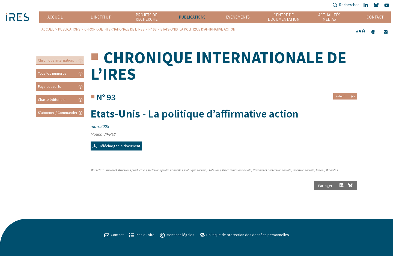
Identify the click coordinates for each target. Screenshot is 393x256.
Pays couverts (49, 86)
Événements (238, 17)
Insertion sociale (303, 170)
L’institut (101, 17)
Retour (345, 96)
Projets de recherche (146, 17)
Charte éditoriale (52, 99)
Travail (319, 170)
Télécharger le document (116, 145)
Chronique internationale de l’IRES (114, 29)
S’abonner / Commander (58, 112)
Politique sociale (195, 170)
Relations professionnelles (165, 170)
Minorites (332, 170)
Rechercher (345, 5)
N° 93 (152, 29)
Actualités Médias (329, 17)
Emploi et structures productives (126, 170)
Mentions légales (177, 234)
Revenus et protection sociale (272, 170)
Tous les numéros (52, 73)
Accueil (55, 17)
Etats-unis (214, 170)
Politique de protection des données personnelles (244, 234)
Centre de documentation (283, 17)
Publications (192, 17)
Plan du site (141, 234)
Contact (375, 17)
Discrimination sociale (236, 170)
